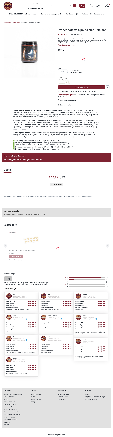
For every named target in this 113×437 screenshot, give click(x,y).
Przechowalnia (62, 399)
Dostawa (33, 397)
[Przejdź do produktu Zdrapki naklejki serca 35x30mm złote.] (31, 240)
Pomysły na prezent (9, 417)
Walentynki (7, 422)
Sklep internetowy (56, 434)
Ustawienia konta (63, 397)
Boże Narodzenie (9, 397)
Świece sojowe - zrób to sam (12, 414)
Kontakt (87, 394)
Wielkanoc (6, 424)
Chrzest (6, 399)
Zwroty (33, 402)
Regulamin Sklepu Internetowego (95, 397)
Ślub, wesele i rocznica (10, 419)
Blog (82, 6)
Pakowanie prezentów (10, 409)
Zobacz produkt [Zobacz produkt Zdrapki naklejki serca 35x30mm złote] (16, 257)
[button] (74, 5)
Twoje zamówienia (63, 394)
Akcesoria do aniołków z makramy (13, 394)
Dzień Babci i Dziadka (10, 404)
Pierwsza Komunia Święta (11, 412)
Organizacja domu (9, 407)
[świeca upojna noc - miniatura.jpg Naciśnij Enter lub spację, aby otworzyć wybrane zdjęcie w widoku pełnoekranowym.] (29, 52)
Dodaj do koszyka (81, 87)
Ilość (59, 68)
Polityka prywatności (91, 399)
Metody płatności (36, 399)
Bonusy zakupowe (36, 394)
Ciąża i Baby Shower (9, 402)
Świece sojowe (16, 22)
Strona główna (7, 22)
